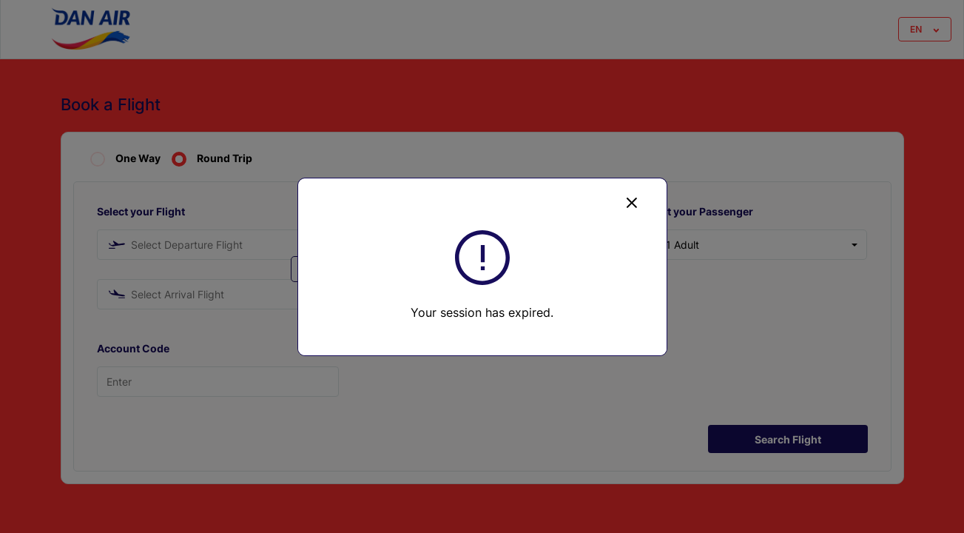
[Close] (632, 202)
